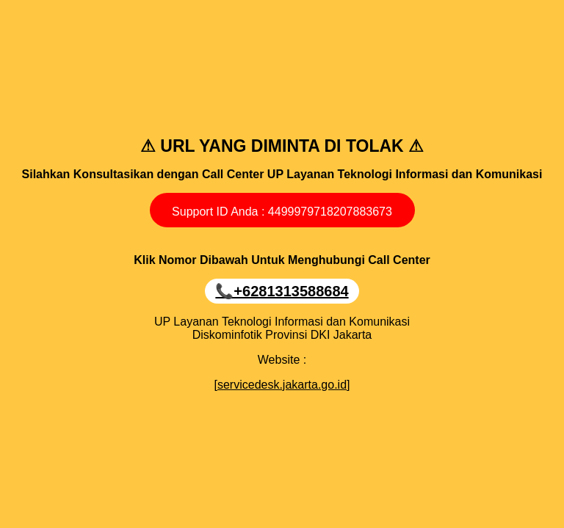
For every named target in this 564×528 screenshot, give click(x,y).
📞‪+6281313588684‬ (281, 291)
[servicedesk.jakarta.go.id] (282, 384)
